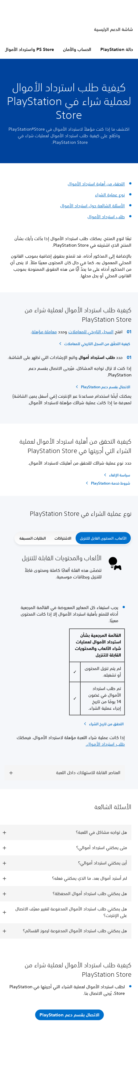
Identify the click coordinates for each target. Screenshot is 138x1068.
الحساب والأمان (77, 49)
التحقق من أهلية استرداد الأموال (96, 184)
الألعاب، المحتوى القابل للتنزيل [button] (103, 538)
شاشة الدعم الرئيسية (113, 29)
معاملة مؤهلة (44, 332)
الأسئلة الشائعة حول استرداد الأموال (92, 206)
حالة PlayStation (116, 49)
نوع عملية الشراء (110, 195)
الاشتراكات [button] (63, 538)
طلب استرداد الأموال (106, 216)
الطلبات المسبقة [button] (32, 538)
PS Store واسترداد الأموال (29, 49)
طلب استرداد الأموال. (105, 744)
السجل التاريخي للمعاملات (91, 332)
